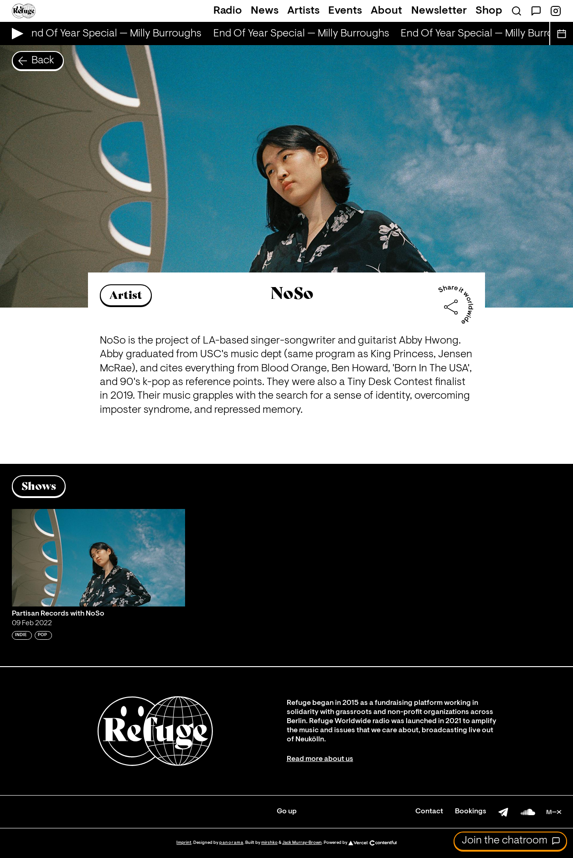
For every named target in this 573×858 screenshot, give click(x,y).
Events (345, 10)
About (386, 10)
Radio (227, 10)
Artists (303, 10)
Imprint (183, 843)
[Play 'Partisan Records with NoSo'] (99, 557)
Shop (488, 10)
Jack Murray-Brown (302, 843)
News (265, 10)
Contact (429, 811)
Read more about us (320, 759)
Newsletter (439, 10)
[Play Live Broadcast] (15, 33)
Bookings (470, 811)
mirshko (269, 843)
